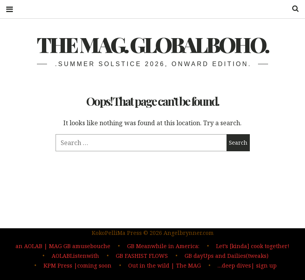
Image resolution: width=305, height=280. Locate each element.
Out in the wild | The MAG (164, 266)
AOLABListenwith (75, 256)
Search (292, 9)
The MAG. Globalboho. (152, 44)
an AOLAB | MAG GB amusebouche (63, 247)
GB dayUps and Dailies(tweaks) (226, 256)
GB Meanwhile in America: (163, 247)
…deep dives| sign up (247, 266)
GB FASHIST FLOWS (142, 256)
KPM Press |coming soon (78, 266)
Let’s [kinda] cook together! (252, 247)
